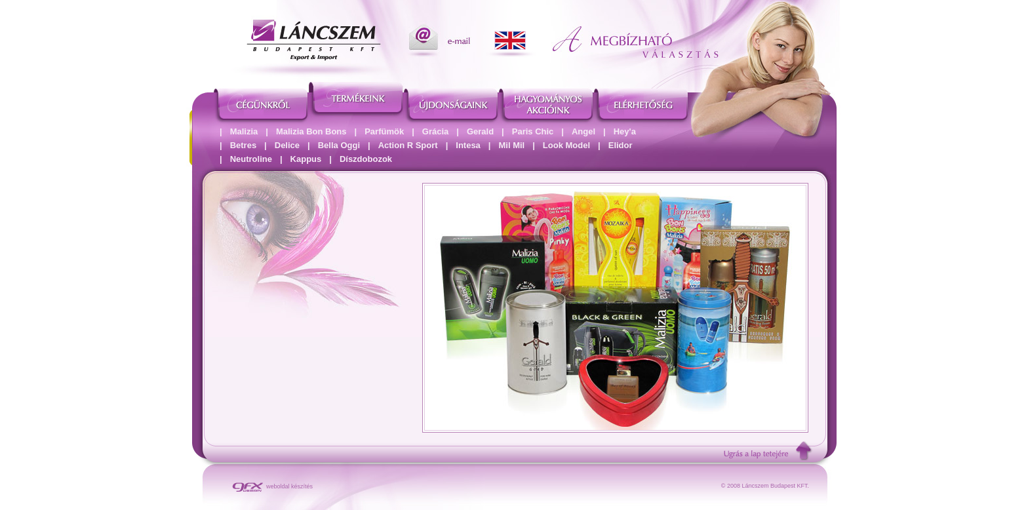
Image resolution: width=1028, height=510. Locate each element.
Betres (243, 145)
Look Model (566, 145)
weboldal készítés (272, 486)
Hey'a (625, 131)
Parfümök (384, 131)
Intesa (468, 145)
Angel (583, 131)
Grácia (435, 131)
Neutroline (251, 159)
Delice (287, 145)
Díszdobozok (366, 159)
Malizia (244, 131)
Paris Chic (533, 131)
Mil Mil (512, 145)
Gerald (480, 131)
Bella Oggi (339, 145)
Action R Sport (408, 145)
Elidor (620, 145)
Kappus (306, 159)
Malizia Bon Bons (311, 131)
